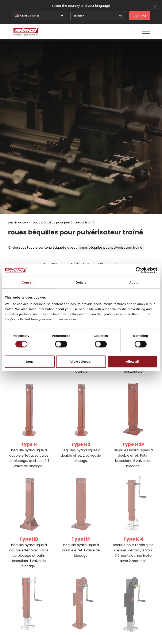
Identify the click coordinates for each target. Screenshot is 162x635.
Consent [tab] (28, 282)
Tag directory (18, 222)
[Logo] (46, 31)
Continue (139, 15)
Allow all (132, 361)
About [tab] (134, 282)
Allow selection (80, 361)
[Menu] (146, 32)
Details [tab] (81, 282)
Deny (30, 361)
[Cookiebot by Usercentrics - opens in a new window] (138, 270)
